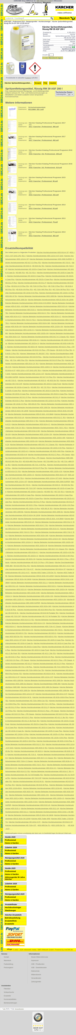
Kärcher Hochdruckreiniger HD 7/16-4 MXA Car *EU (24, 670)
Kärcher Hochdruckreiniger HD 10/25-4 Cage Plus (45, 640)
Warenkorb (47, 2)
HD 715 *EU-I (31, 273)
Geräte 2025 (10, 868)
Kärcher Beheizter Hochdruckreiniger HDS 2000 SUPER (51, 259)
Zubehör (52, 83)
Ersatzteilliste (11, 921)
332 (35, 194)
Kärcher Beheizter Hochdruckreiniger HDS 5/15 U (37, 586)
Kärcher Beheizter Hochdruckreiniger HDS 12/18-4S (42, 788)
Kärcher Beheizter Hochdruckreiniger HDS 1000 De (31, 407)
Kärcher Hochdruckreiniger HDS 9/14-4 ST (53, 252)
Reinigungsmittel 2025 (14, 894)
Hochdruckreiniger (45, 21)
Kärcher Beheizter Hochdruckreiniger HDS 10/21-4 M (29, 795)
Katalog (28, 78)
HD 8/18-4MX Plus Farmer (32, 461)
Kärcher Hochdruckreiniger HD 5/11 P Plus (29, 502)
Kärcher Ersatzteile (13, 915)
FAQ (45, 83)
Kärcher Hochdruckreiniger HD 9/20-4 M (22, 347)
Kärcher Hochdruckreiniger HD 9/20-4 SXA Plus (54, 741)
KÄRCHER (7, 21)
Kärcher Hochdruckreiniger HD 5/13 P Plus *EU (46, 360)
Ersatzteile (9, 924)
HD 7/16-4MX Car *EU (51, 461)
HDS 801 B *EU (11, 296)
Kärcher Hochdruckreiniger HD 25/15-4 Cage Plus (34, 279)
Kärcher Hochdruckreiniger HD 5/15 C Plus (21, 505)
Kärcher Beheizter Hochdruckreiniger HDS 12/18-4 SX (42, 326)
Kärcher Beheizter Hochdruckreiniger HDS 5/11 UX (40, 808)
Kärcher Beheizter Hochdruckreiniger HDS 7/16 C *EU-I (47, 428)
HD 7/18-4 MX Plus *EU (43, 289)
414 (39, 167)
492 (35, 140)
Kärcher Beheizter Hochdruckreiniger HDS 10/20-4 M (28, 333)
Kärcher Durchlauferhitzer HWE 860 (59, 458)
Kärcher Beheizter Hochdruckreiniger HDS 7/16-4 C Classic (39, 626)
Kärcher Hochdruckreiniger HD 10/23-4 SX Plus (47, 448)
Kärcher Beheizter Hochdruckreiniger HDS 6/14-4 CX (25, 623)
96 (35, 181)
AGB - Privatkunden (37, 964)
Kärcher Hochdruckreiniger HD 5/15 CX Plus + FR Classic (33, 350)
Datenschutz (35, 971)
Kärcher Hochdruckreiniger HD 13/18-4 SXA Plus (48, 738)
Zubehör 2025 (11, 884)
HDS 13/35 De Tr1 (58, 825)
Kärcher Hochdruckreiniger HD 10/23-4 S (23, 343)
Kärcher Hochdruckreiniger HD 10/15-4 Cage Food (27, 269)
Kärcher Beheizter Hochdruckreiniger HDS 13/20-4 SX (42, 471)
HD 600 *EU (20, 273)
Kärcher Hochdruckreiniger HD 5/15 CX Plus (37, 657)
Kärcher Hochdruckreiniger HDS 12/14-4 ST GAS (45, 256)
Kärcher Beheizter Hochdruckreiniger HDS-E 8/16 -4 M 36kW (30, 414)
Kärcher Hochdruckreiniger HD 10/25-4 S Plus (47, 734)
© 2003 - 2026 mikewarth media (21, 950)
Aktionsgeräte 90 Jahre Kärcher (15, 878)
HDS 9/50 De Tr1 (44, 825)
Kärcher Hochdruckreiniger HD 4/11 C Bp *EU (38, 653)
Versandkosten (36, 978)
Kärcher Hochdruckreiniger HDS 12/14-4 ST (27, 374)
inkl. (4, 1009)
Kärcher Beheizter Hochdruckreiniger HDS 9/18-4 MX (30, 323)
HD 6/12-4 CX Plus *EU (20, 286)
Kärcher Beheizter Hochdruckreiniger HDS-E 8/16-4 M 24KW (28, 303)
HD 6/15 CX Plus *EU (64, 350)
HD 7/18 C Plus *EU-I (56, 286)
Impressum (35, 960)
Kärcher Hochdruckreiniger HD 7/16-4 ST (21, 825)
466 (35, 126)
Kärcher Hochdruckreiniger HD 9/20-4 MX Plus (46, 451)
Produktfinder (11, 904)
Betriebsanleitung (12, 918)
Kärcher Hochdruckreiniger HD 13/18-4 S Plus (56, 293)
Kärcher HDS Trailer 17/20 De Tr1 (43, 573)
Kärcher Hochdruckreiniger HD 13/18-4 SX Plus (42, 401)
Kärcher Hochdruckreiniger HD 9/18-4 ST (50, 569)
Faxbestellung (8, 964)
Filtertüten (7, 989)
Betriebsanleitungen (10, 1003)
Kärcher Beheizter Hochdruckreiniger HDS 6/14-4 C (41, 316)
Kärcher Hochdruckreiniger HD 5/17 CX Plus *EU (37, 377)
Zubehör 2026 (11, 847)
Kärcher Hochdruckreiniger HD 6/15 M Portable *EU (39, 613)
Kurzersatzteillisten (10, 999)
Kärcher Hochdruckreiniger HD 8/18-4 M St (39, 674)
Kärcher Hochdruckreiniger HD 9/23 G (32, 380)
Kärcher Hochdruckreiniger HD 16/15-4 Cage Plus (25, 276)
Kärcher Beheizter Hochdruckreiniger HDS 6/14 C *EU (29, 313)
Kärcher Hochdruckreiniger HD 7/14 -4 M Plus (29, 465)
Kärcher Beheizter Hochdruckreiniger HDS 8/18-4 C (53, 761)
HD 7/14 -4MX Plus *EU (19, 360)
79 (35, 222)
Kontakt (27, 2)
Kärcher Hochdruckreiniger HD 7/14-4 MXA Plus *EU (53, 667)
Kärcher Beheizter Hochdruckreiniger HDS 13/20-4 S (32, 367)
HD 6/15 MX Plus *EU (13, 461)
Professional (10, 840)
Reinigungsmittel (31, 21)
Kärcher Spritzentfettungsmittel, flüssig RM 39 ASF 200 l (19, 83)
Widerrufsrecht (36, 975)
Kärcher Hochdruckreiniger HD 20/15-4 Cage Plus (24, 498)
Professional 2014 (19, 21)
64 (35, 208)
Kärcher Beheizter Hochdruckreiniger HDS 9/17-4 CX (51, 566)
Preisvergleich (8, 967)
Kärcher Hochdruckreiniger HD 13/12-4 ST (25, 822)
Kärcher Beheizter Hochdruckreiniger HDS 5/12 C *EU (45, 417)
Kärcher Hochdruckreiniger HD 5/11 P (32, 283)
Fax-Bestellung (37, 2)
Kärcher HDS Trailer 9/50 (40, 819)
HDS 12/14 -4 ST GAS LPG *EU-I (28, 370)
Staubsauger (10, 910)
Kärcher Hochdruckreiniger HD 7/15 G (56, 263)
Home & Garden (12, 843)
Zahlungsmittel (36, 982)
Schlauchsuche (9, 992)
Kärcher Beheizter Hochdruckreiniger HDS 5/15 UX (48, 306)
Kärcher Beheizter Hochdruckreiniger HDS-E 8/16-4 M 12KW (50, 300)
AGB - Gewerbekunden (39, 967)
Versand (37, 83)
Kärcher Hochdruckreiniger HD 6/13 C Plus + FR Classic (49, 455)
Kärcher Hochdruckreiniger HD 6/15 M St (28, 781)
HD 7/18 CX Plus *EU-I (38, 286)
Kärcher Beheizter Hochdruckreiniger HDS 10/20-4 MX (45, 438)
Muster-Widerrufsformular (39, 957)
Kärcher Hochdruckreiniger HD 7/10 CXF (20, 488)
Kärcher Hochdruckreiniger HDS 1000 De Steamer (40, 687)
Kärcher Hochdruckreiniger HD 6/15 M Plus (25, 357)
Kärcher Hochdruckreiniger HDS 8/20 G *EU (40, 636)
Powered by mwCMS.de (64, 950)
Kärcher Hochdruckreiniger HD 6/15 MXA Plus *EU (36, 610)
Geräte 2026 (10, 837)
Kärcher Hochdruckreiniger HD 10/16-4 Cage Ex (25, 492)
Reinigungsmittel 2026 (14, 858)
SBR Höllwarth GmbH (44, 1)
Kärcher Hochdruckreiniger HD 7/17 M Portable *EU (41, 616)
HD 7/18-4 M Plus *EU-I (61, 289)
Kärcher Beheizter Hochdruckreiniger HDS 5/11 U (29, 583)
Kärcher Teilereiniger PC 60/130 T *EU (34, 354)
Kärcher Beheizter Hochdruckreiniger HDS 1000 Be (37, 296)
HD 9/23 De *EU (38, 266)
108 (39, 153)
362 (35, 235)
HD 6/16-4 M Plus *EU (24, 289)
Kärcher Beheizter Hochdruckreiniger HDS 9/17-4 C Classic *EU (45, 337)
